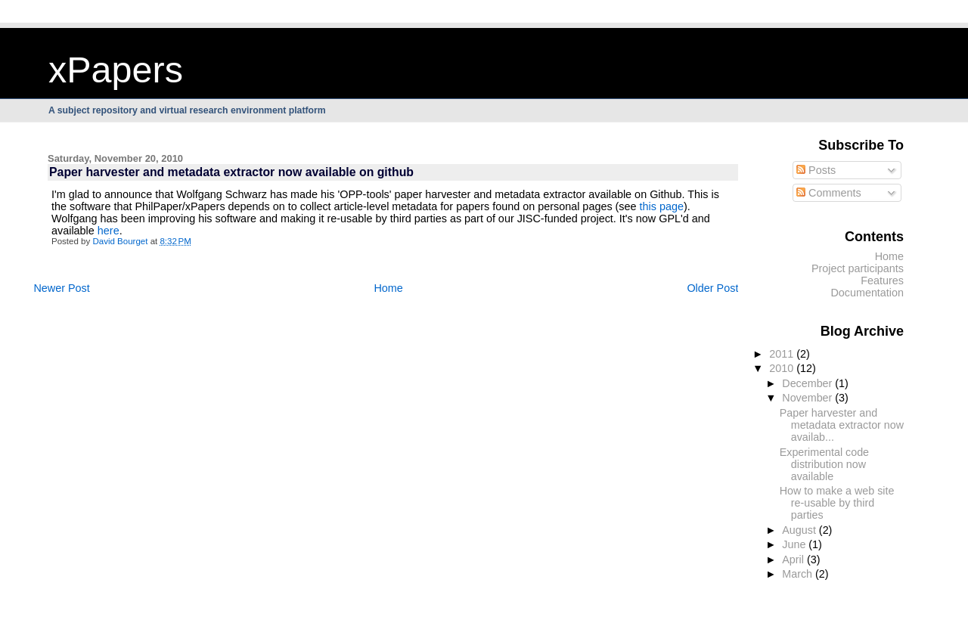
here (108, 231)
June (795, 544)
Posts (816, 170)
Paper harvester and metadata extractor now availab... (842, 425)
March (798, 574)
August (800, 530)
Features (882, 280)
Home (388, 288)
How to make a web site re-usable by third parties (837, 503)
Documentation (867, 293)
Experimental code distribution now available (824, 464)
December (808, 383)
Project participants (857, 268)
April (794, 559)
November (808, 398)
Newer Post (61, 288)
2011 (782, 354)
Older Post (712, 288)
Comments (828, 193)
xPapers (115, 69)
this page (662, 206)
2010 (782, 368)
